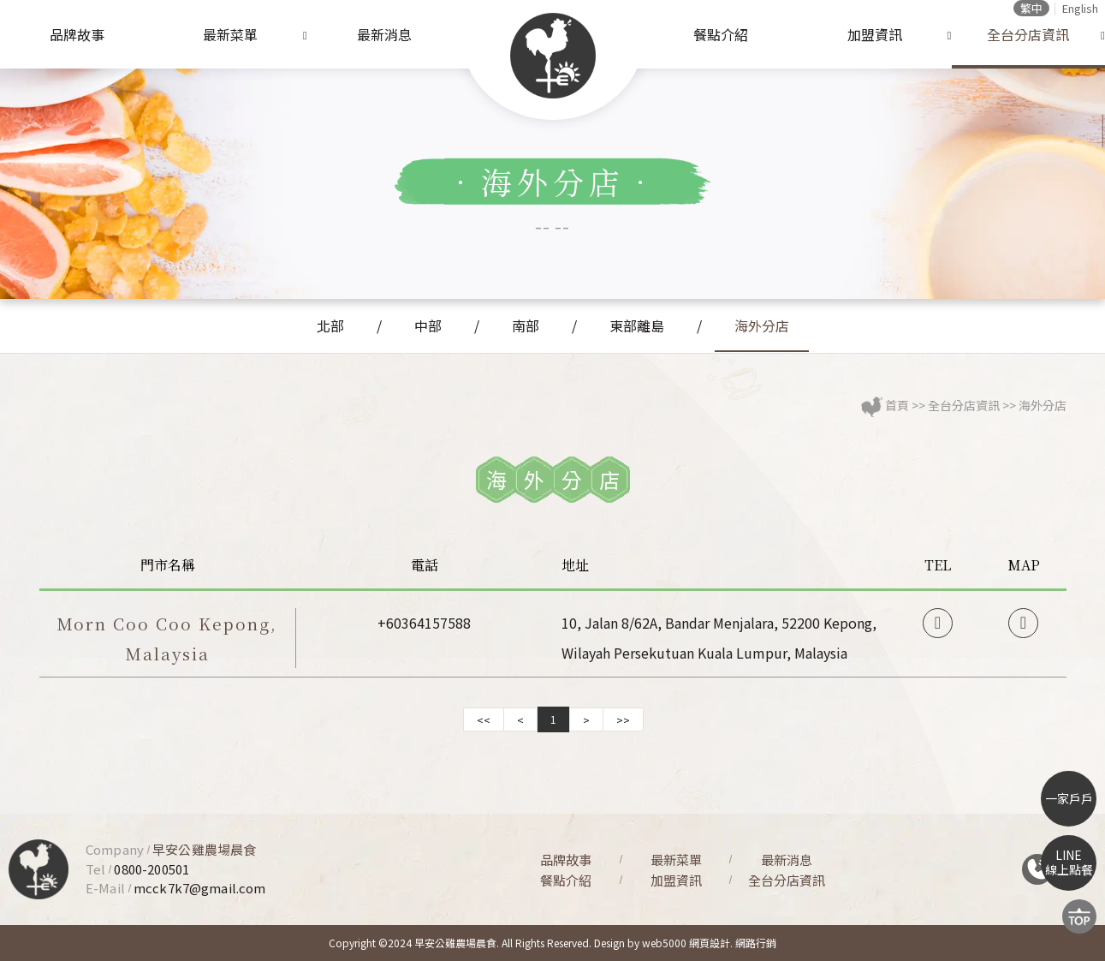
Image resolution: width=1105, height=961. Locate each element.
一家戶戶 (1069, 798)
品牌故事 (77, 34)
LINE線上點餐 (1069, 862)
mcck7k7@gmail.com (200, 888)
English (1080, 8)
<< (483, 720)
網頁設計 (709, 942)
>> (623, 720)
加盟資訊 (874, 34)
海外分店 (761, 325)
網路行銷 (755, 942)
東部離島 (636, 325)
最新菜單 (230, 34)
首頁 (897, 405)
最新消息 (384, 34)
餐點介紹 (720, 34)
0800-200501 (151, 869)
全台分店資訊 (1028, 34)
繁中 (1031, 8)
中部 (428, 325)
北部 (330, 325)
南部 (525, 325)
